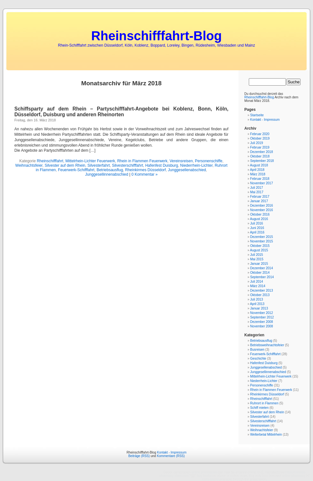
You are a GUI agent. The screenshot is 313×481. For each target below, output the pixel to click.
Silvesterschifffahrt (127, 165)
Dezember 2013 (261, 290)
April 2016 (257, 232)
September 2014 (262, 277)
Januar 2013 (259, 308)
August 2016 (259, 219)
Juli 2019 (256, 143)
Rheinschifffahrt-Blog (156, 36)
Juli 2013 (256, 299)
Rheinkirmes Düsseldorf (145, 170)
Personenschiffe (208, 161)
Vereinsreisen (181, 161)
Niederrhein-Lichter (196, 165)
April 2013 (257, 304)
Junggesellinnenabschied (106, 174)
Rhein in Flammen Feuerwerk (142, 161)
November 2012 (261, 313)
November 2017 (261, 183)
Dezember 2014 (261, 268)
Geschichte (258, 358)
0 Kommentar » (144, 174)
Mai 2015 (256, 259)
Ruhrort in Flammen (264, 403)
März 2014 (257, 286)
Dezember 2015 (261, 237)
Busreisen (257, 349)
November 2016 (261, 210)
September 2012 (262, 317)
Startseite (256, 115)
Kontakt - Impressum (264, 119)
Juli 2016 (256, 223)
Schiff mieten (259, 407)
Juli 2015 (256, 254)
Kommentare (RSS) (171, 456)
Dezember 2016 (261, 205)
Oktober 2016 (260, 214)
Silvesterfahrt (99, 165)
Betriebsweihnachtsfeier (267, 345)
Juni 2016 (257, 228)
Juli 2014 (256, 281)
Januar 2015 (259, 263)
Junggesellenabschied (187, 170)
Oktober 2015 (260, 246)
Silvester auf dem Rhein (65, 165)
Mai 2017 (256, 192)
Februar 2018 (259, 178)
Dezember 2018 (261, 152)
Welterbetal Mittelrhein (266, 434)
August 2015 (259, 250)
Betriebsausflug (109, 170)
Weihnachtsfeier (28, 165)
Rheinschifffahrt (50, 161)
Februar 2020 (259, 134)
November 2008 (261, 326)
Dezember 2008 (261, 322)
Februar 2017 (259, 196)
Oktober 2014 (260, 272)
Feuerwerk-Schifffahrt (76, 170)
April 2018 (257, 170)
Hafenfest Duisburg (161, 165)
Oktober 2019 (260, 138)
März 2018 (257, 174)
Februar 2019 (259, 147)
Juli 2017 (256, 187)
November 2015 (261, 241)
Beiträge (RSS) (139, 456)
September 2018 (262, 161)
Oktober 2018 (260, 156)
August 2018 (259, 165)
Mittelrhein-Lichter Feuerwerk (90, 161)
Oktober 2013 (260, 295)
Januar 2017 (259, 201)
